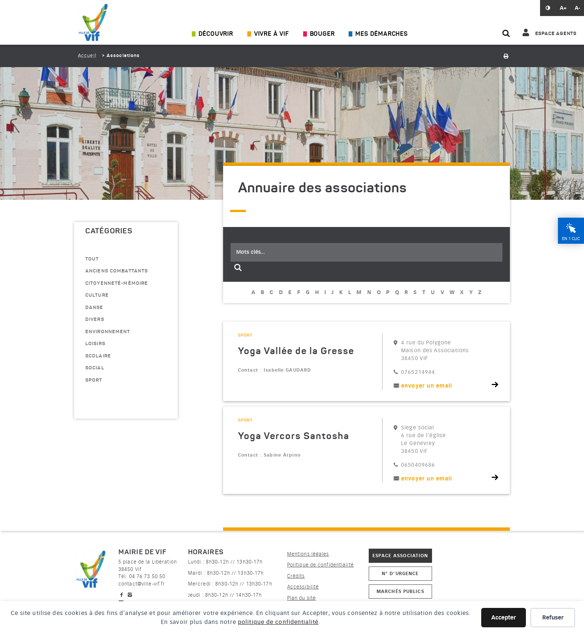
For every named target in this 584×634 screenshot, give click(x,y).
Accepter (503, 617)
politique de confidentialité (278, 622)
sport (93, 380)
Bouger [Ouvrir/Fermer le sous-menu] (322, 34)
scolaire (98, 356)
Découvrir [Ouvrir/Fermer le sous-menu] (216, 34)
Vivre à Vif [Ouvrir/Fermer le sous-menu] (271, 34)
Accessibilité (303, 587)
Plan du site (301, 598)
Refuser (553, 617)
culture (97, 295)
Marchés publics (400, 591)
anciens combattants (116, 271)
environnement (107, 331)
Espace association (400, 555)
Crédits (296, 576)
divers (94, 319)
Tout (92, 259)
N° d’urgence (400, 573)
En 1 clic (571, 274)
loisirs (95, 343)
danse (94, 307)
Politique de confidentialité (320, 565)
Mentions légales (308, 554)
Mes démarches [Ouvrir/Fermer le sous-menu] (381, 34)
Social (94, 368)
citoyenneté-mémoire (116, 283)
